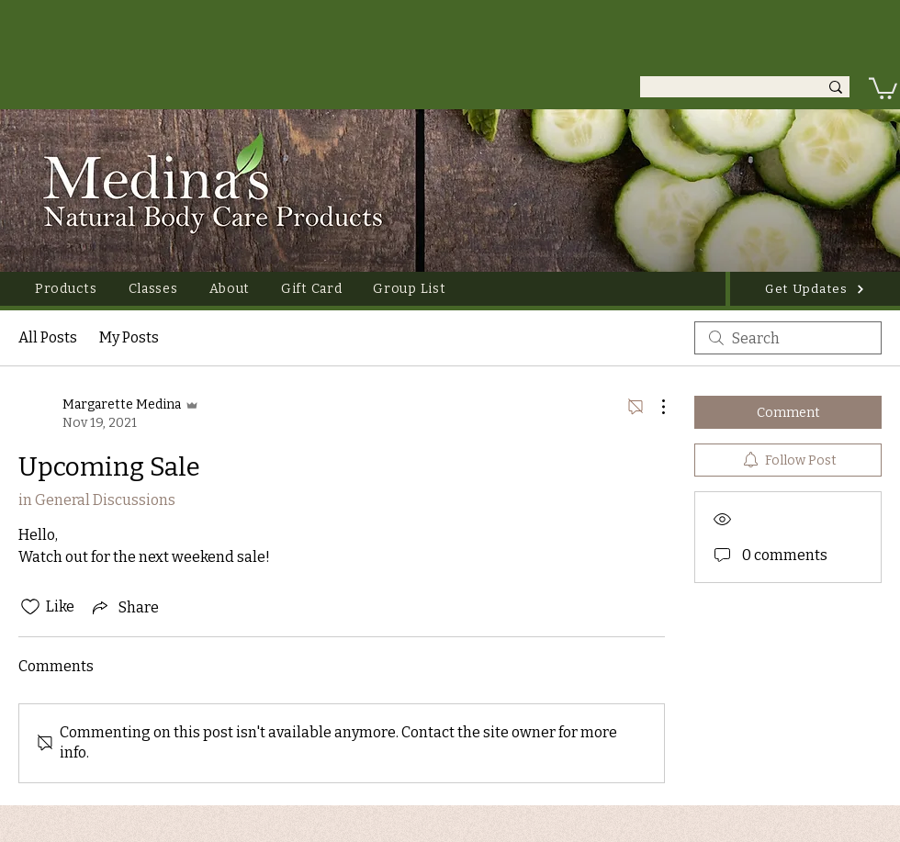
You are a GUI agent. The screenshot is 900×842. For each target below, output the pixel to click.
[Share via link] (124, 607)
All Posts (47, 337)
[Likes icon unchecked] (30, 607)
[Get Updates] (815, 289)
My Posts (129, 337)
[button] (66, 289)
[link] (883, 87)
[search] (788, 337)
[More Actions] (654, 407)
